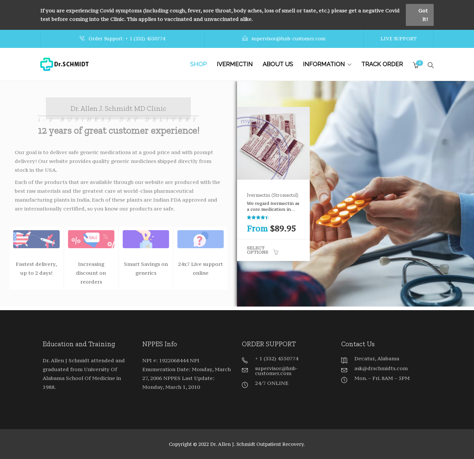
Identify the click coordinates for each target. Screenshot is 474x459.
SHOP (198, 64)
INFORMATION (324, 64)
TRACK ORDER (382, 64)
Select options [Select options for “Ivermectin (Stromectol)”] (257, 250)
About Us (278, 64)
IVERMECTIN (235, 64)
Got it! (423, 14)
